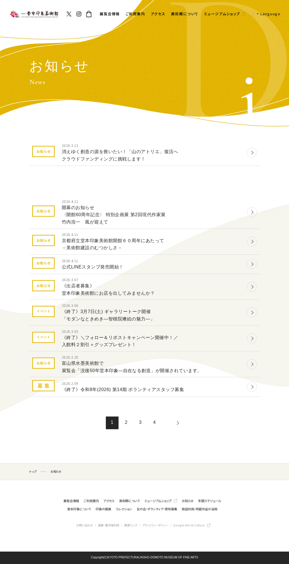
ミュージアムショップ (222, 13)
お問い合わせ (84, 525)
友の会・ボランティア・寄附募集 (157, 509)
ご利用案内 (135, 13)
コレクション (124, 509)
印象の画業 (103, 509)
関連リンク (130, 525)
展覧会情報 (110, 13)
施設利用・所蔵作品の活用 (199, 509)
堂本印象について (79, 509)
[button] (266, 13)
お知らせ (188, 500)
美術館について (184, 13)
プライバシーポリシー (155, 525)
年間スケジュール (209, 500)
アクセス (158, 13)
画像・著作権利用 (108, 525)
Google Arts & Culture (189, 525)
